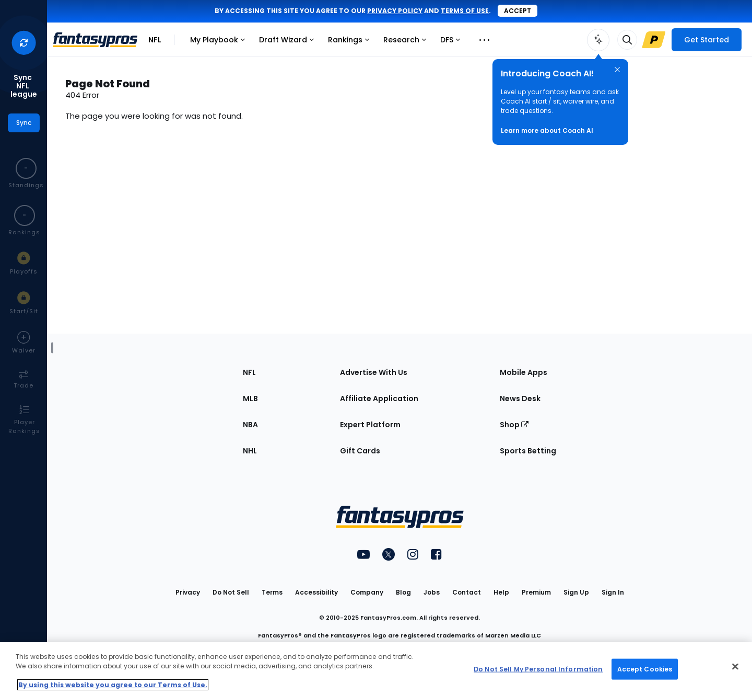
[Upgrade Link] (653, 39)
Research (407, 43)
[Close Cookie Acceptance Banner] (735, 666)
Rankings (351, 43)
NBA (250, 424)
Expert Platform (370, 424)
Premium (536, 592)
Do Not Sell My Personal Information (538, 668)
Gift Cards (360, 451)
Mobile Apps (523, 372)
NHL (250, 451)
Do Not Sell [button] (231, 592)
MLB (250, 398)
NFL (154, 40)
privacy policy (394, 10)
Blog (403, 592)
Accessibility (316, 592)
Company (366, 592)
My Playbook (220, 43)
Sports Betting (528, 451)
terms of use (465, 10)
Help (501, 592)
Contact (466, 592)
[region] (376, 668)
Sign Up (576, 592)
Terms (272, 592)
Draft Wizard (289, 43)
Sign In (613, 592)
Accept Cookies (645, 668)
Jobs (432, 592)
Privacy (187, 592)
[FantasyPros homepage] (95, 39)
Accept (517, 10)
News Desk (520, 398)
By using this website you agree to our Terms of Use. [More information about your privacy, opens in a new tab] (112, 684)
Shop (514, 424)
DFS (453, 43)
